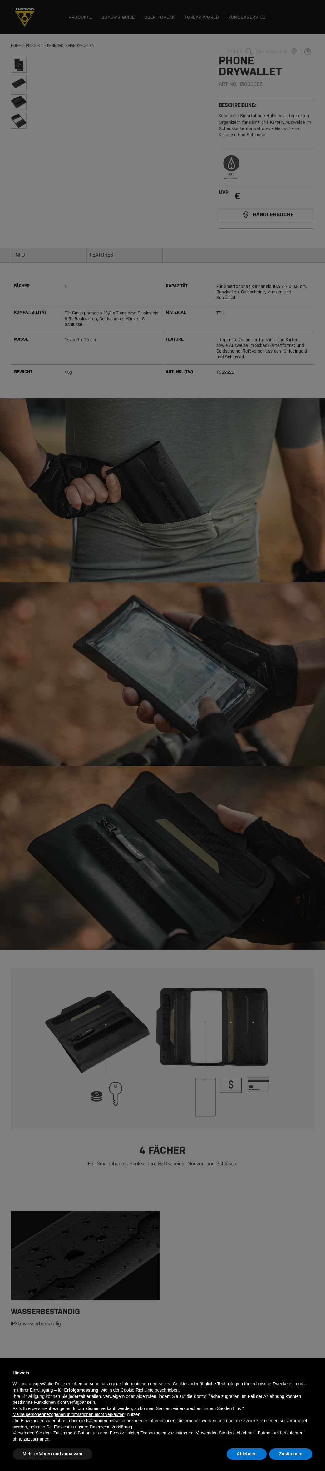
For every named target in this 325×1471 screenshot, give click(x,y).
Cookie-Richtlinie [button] (137, 1390)
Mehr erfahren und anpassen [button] (52, 1453)
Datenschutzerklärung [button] (111, 1426)
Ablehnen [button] (247, 1453)
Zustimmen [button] (291, 1453)
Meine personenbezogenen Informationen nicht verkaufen (69, 1414)
